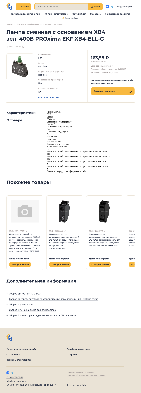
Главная (9, 24)
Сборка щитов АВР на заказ (25, 293)
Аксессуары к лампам (54, 24)
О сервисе (95, 14)
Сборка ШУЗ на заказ (21, 304)
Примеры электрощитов (117, 14)
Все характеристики (48, 97)
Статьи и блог (79, 14)
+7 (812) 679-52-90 (14, 377)
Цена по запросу (19, 258)
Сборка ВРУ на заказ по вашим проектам (32, 309)
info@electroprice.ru (126, 7)
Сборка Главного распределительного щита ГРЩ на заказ (42, 315)
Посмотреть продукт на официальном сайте (67, 171)
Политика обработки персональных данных (86, 375)
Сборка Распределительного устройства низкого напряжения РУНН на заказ (53, 299)
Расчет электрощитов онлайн (26, 14)
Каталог (23, 6)
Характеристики (21, 113)
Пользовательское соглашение (80, 372)
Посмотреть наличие (113, 91)
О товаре (14, 120)
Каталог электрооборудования (29, 24)
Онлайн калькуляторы (56, 14)
